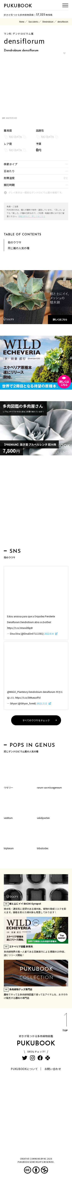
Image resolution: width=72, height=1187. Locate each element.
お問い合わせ (52, 1069)
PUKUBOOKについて (24, 1069)
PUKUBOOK (18, 6)
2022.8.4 (49, 633)
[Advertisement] (36, 503)
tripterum (9, 848)
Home (21, 21)
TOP (65, 1023)
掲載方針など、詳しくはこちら (31, 216)
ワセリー (8, 787)
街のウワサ (14, 242)
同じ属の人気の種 (18, 248)
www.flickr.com (11, 118)
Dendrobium (47, 21)
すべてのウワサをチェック (36, 720)
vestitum (8, 817)
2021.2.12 (42, 703)
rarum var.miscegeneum (49, 787)
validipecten (43, 817)
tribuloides (42, 848)
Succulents (33, 21)
